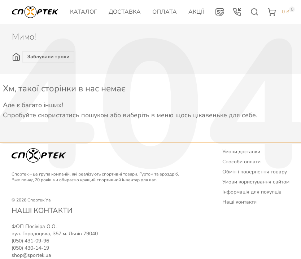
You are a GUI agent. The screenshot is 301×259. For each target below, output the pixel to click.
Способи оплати (241, 161)
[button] (219, 12)
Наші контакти (239, 202)
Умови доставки (241, 151)
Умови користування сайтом (255, 181)
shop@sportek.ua (31, 255)
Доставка (125, 12)
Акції (196, 12)
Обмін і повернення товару (254, 171)
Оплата (164, 12)
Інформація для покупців (252, 191)
